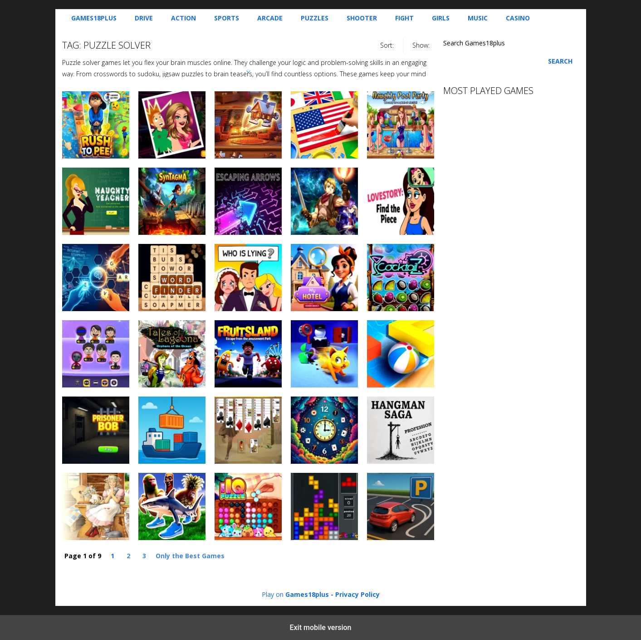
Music (478, 18)
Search (560, 61)
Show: (421, 45)
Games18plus (94, 18)
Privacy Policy (357, 594)
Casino (518, 18)
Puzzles (314, 18)
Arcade (270, 18)
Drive (144, 18)
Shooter (362, 18)
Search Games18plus (474, 43)
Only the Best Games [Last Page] (190, 555)
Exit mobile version (320, 627)
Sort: (387, 45)
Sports (226, 18)
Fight (404, 18)
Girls (441, 18)
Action (183, 18)
